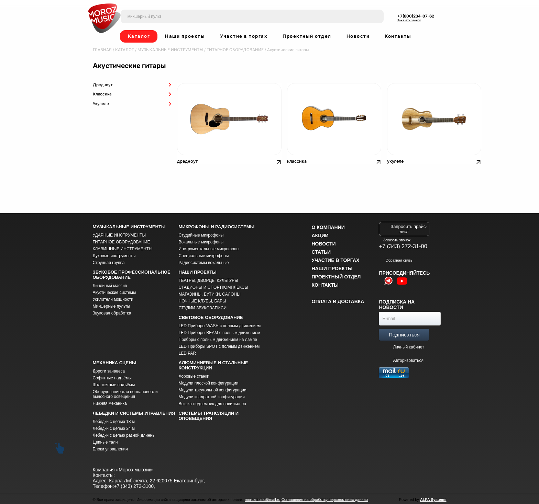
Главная (102, 49)
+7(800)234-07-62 (415, 16)
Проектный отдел (307, 36)
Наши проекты (185, 36)
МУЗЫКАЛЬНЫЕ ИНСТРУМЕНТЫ (167, 49)
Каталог (139, 36)
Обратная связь (395, 259)
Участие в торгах (243, 36)
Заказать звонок (409, 20)
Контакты (398, 36)
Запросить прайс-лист (408, 228)
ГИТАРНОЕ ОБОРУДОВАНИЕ (229, 49)
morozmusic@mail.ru (262, 498)
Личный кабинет (408, 346)
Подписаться (404, 333)
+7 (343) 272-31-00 (403, 245)
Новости (358, 36)
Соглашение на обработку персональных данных (325, 498)
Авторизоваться (404, 359)
